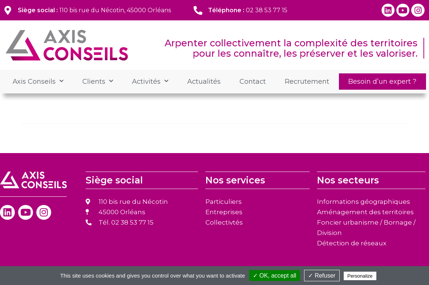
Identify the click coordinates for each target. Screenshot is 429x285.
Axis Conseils (38, 81)
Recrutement (307, 81)
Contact (253, 81)
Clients (97, 81)
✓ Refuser (321, 275)
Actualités (204, 81)
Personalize (360, 276)
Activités (150, 81)
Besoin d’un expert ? (382, 81)
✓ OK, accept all (274, 275)
